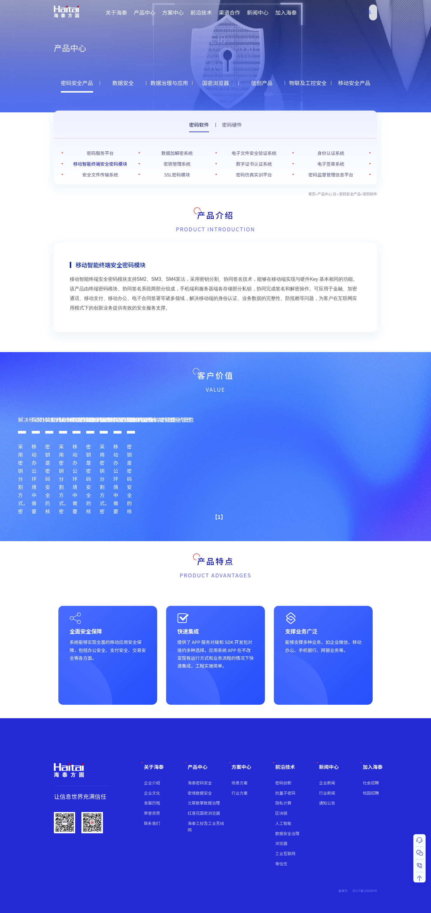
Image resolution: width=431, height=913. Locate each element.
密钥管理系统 (177, 164)
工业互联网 (285, 853)
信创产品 (261, 83)
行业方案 (239, 793)
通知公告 (327, 803)
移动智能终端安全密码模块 (100, 164)
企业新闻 (327, 783)
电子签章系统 (330, 164)
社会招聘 (371, 783)
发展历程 (152, 803)
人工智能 (283, 823)
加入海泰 (286, 12)
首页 (311, 193)
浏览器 (281, 843)
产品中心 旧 (327, 193)
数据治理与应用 (169, 83)
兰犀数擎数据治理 (204, 803)
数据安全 (123, 83)
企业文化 (152, 793)
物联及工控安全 (308, 83)
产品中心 (144, 12)
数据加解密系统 (177, 153)
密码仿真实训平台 (254, 174)
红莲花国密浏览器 (204, 813)
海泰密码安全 (200, 783)
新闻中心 (257, 12)
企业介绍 (152, 783)
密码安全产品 (77, 83)
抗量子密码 (285, 793)
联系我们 (152, 823)
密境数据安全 (200, 793)
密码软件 (199, 124)
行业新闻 (327, 793)
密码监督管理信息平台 (330, 174)
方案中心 (173, 12)
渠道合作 (229, 12)
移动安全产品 (354, 83)
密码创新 (283, 783)
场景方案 (239, 783)
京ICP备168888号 (364, 890)
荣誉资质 (152, 813)
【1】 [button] (213, 514)
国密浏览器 (215, 83)
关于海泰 (116, 12)
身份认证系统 (330, 153)
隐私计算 (283, 803)
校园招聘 (371, 793)
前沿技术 (201, 12)
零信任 (281, 864)
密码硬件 (232, 124)
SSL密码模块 (177, 174)
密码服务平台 (100, 153)
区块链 (281, 813)
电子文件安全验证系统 (253, 153)
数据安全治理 (287, 833)
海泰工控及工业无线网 (206, 826)
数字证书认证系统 (254, 164)
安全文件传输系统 (100, 174)
